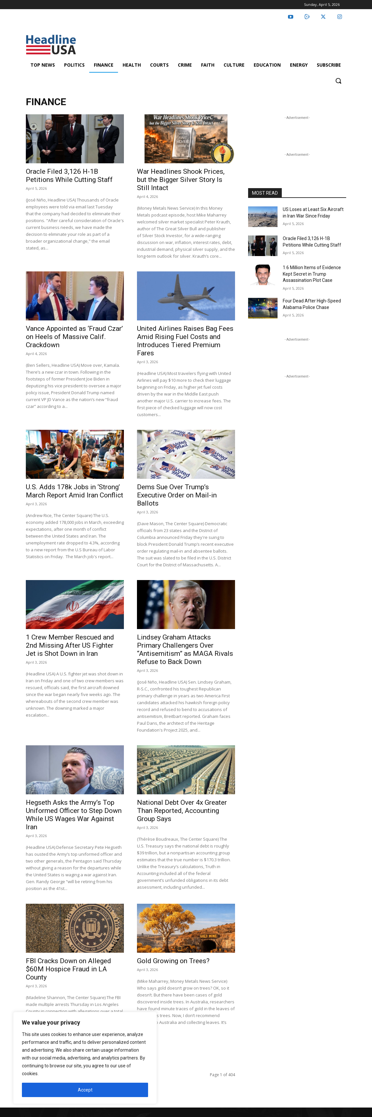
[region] (85, 1058)
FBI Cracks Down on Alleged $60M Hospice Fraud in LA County (68, 969)
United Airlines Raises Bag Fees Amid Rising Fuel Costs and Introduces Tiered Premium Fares (185, 341)
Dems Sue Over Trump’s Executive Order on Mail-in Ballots (177, 495)
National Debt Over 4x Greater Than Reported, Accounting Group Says (182, 811)
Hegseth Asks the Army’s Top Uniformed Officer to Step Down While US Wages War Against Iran (74, 815)
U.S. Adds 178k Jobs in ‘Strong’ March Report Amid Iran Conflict (74, 491)
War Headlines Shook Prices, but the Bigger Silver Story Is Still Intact (181, 180)
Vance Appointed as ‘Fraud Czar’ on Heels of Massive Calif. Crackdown (74, 337)
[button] (338, 81)
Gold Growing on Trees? (173, 961)
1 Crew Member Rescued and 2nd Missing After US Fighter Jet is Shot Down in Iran (70, 645)
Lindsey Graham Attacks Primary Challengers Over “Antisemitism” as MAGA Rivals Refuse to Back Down (185, 649)
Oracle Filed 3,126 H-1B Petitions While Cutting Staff (69, 176)
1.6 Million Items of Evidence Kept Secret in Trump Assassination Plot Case (312, 274)
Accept (85, 1090)
